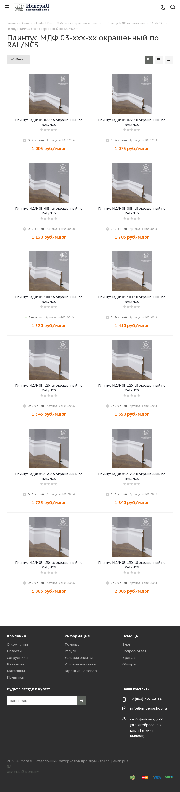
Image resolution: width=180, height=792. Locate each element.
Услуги (70, 651)
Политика (15, 677)
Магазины (16, 670)
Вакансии (15, 664)
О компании (17, 644)
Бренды (129, 657)
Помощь (72, 644)
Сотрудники (17, 657)
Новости (14, 651)
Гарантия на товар (81, 670)
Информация (77, 636)
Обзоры (129, 664)
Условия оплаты (79, 657)
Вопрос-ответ (134, 651)
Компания (16, 636)
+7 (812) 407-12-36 (146, 698)
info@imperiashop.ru (148, 708)
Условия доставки (80, 664)
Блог (126, 644)
